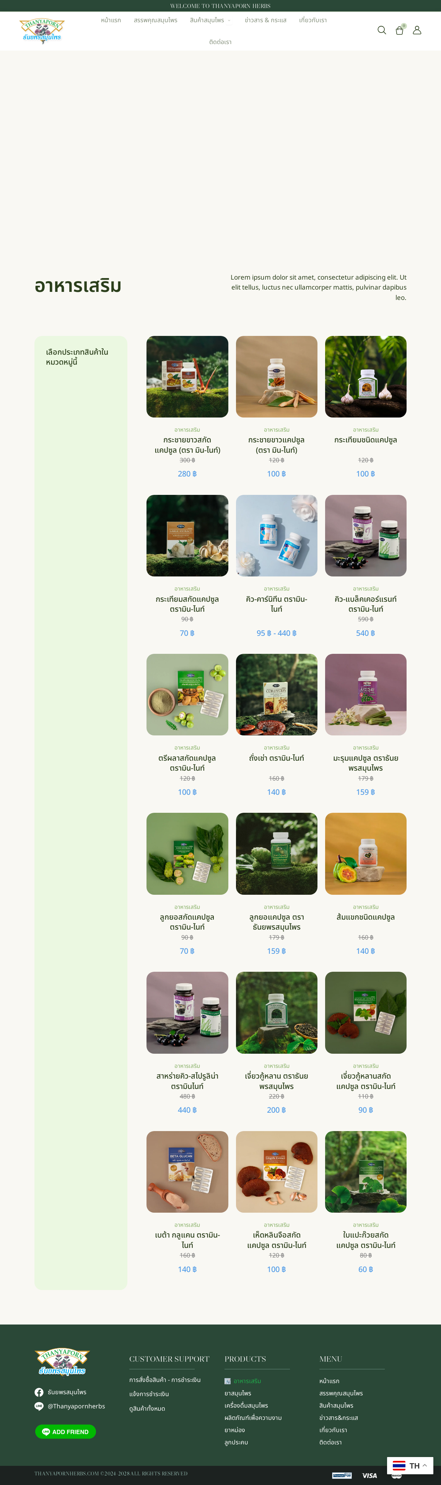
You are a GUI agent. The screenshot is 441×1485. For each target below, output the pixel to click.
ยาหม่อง (235, 1430)
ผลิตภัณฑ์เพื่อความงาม (253, 1418)
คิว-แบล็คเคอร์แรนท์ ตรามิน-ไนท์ (366, 604)
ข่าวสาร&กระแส (338, 1418)
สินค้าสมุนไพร (336, 1405)
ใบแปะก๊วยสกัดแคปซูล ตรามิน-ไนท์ (365, 1240)
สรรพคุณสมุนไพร (341, 1393)
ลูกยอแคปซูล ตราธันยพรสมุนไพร (276, 922)
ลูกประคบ (236, 1442)
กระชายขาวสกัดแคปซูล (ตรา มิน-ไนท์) (187, 445)
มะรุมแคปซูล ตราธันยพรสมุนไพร (366, 763)
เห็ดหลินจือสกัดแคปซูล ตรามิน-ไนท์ (276, 1240)
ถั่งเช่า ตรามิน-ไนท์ (276, 758)
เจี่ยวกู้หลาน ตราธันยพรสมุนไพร (276, 1081)
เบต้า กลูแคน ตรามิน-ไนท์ (187, 1240)
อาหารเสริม (187, 430)
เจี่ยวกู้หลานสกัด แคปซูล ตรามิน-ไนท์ (365, 1081)
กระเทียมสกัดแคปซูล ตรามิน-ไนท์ (187, 604)
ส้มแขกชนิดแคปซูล (366, 917)
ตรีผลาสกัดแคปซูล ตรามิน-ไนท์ (187, 763)
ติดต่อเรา (330, 1442)
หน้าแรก (329, 1381)
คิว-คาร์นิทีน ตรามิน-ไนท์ (276, 604)
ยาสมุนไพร (238, 1393)
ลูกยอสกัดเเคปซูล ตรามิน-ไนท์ (187, 922)
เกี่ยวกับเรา (333, 1430)
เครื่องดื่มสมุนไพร (246, 1405)
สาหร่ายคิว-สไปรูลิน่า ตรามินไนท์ (187, 1081)
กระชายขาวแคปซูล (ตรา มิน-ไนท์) (276, 445)
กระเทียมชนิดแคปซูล (365, 440)
